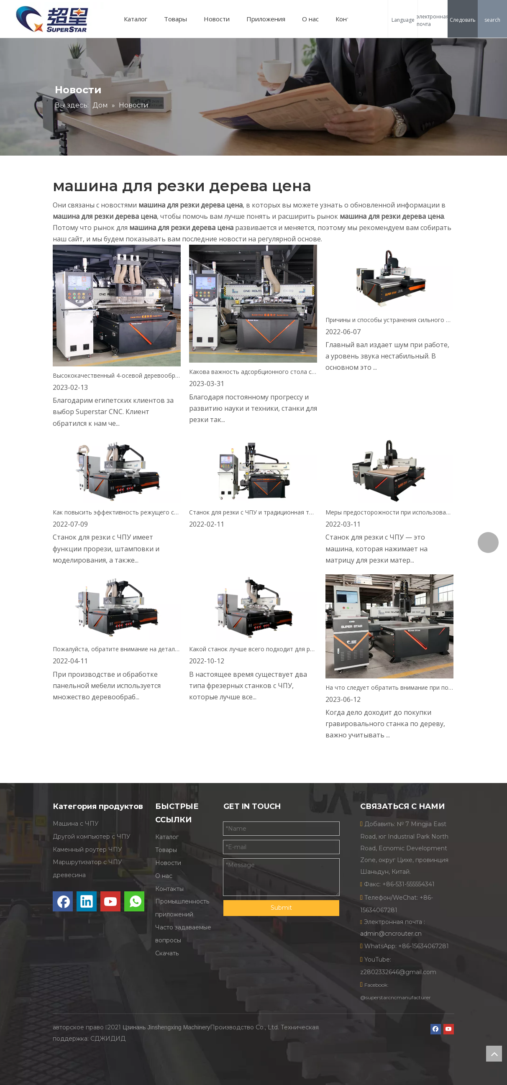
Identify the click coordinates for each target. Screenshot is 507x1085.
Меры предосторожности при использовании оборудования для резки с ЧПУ (389, 512)
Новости (217, 19)
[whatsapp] (134, 901)
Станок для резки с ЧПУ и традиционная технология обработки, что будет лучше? (253, 512)
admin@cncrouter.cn (391, 933)
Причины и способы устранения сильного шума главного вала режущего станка (389, 320)
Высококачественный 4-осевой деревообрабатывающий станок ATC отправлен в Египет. (117, 375)
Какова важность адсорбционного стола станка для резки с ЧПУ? (253, 372)
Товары (175, 19)
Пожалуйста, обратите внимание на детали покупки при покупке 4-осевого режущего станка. (117, 649)
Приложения (265, 19)
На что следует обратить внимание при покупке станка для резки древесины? (389, 687)
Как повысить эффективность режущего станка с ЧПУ (117, 512)
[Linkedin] (87, 901)
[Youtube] (110, 901)
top (494, 1054)
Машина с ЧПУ (76, 823)
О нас (310, 19)
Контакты (169, 889)
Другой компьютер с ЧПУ (92, 836)
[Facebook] (63, 901)
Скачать (167, 953)
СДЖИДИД (107, 1038)
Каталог (135, 19)
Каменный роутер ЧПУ (87, 849)
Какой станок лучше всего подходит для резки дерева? (253, 649)
